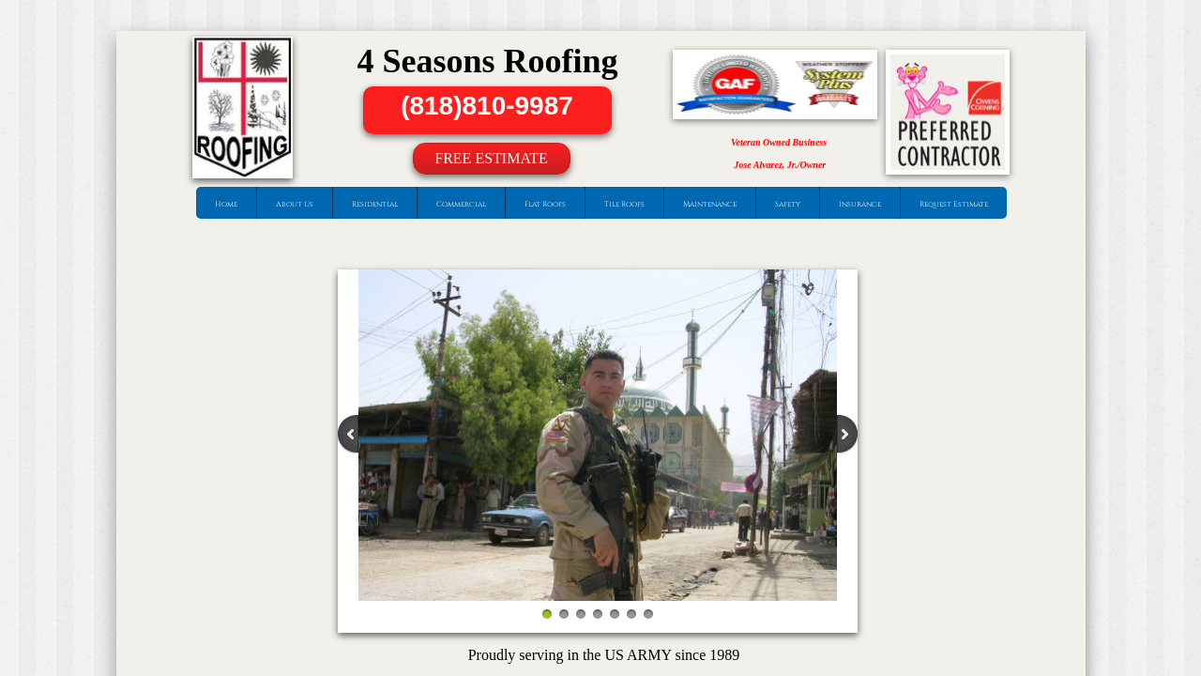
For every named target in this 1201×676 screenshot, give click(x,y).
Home (226, 204)
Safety (787, 204)
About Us (294, 204)
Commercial (461, 204)
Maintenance (710, 204)
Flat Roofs (545, 204)
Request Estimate (954, 204)
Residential (375, 204)
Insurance (860, 204)
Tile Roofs (624, 204)
